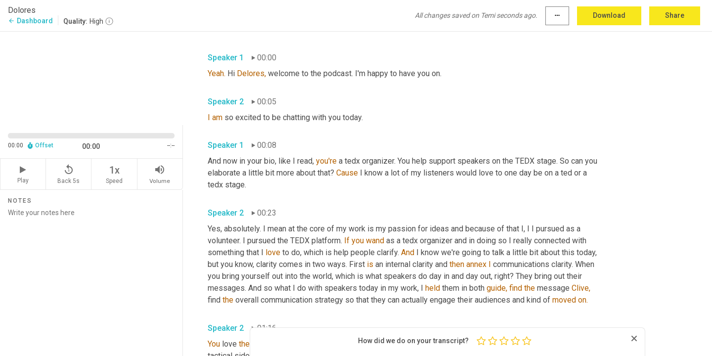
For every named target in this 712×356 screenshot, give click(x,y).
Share (674, 15)
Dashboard (30, 21)
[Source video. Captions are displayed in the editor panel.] (91, 77)
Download (609, 15)
